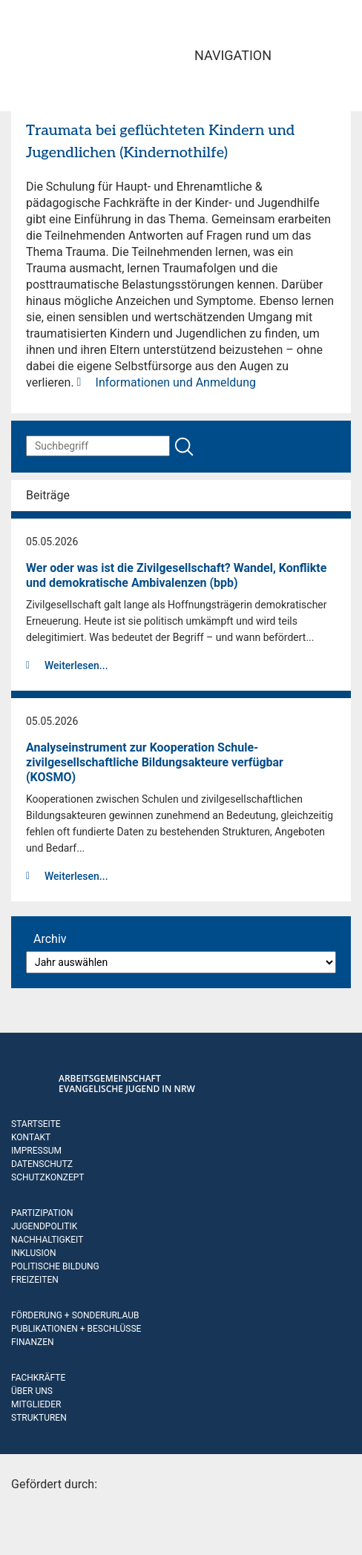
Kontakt (30, 1137)
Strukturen (39, 1418)
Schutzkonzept (48, 1177)
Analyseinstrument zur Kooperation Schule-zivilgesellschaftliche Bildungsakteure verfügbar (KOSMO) (154, 762)
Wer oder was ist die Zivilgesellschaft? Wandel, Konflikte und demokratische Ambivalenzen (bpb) (176, 575)
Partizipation (42, 1213)
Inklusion (33, 1253)
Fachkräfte (38, 1377)
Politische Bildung (55, 1266)
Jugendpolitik (44, 1226)
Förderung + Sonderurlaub (75, 1315)
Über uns (32, 1391)
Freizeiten (35, 1280)
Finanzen (32, 1342)
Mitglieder (36, 1404)
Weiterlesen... (76, 665)
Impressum (36, 1150)
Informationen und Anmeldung (176, 382)
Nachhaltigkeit (47, 1240)
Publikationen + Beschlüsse (76, 1329)
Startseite (36, 1124)
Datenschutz (42, 1164)
